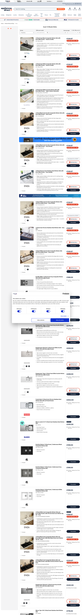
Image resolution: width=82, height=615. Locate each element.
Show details (64, 316)
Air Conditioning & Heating (29, 15)
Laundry (15, 15)
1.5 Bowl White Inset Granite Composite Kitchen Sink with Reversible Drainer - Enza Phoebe (49, 202)
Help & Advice (79, 15)
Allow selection (40, 320)
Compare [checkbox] (23, 59)
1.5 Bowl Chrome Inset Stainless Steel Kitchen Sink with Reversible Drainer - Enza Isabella (49, 171)
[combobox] (39, 9)
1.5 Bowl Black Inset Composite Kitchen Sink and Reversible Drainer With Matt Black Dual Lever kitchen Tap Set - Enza (49, 538)
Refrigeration (8, 15)
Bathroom (70, 15)
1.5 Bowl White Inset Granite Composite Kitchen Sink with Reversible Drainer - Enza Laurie (49, 251)
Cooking (2, 15)
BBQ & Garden (64, 15)
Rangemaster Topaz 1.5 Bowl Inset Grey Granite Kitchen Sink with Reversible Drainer (50, 325)
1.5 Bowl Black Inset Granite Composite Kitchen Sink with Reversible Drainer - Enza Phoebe (50, 145)
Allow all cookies (60, 320)
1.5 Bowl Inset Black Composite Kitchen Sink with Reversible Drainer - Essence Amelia (48, 38)
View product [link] (73, 58)
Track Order (75, 9)
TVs (50, 15)
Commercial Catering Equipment (56, 15)
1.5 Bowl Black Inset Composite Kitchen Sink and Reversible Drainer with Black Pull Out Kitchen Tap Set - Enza (50, 561)
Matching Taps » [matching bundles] (73, 55)
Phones (46, 15)
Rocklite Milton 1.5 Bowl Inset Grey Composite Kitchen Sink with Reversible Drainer (49, 277)
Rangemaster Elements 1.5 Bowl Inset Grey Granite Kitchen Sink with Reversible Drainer (48, 585)
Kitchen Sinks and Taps (9, 23)
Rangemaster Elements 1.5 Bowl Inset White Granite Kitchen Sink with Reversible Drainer (49, 348)
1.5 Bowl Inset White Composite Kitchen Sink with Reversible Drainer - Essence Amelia (48, 64)
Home (2, 23)
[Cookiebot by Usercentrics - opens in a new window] (63, 294)
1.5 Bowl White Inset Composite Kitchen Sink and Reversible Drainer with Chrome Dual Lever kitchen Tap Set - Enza (49, 513)
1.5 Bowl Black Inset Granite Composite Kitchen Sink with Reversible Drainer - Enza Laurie (50, 113)
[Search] (61, 9)
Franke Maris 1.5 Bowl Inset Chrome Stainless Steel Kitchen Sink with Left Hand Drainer (48, 400)
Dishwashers (21, 15)
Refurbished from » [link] (73, 158)
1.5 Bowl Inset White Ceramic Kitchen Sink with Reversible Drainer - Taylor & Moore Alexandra (47, 90)
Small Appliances (36, 15)
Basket (79, 9)
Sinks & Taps (41, 15)
